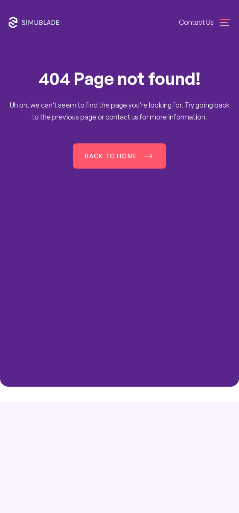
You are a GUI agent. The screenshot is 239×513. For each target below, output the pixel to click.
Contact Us (196, 22)
